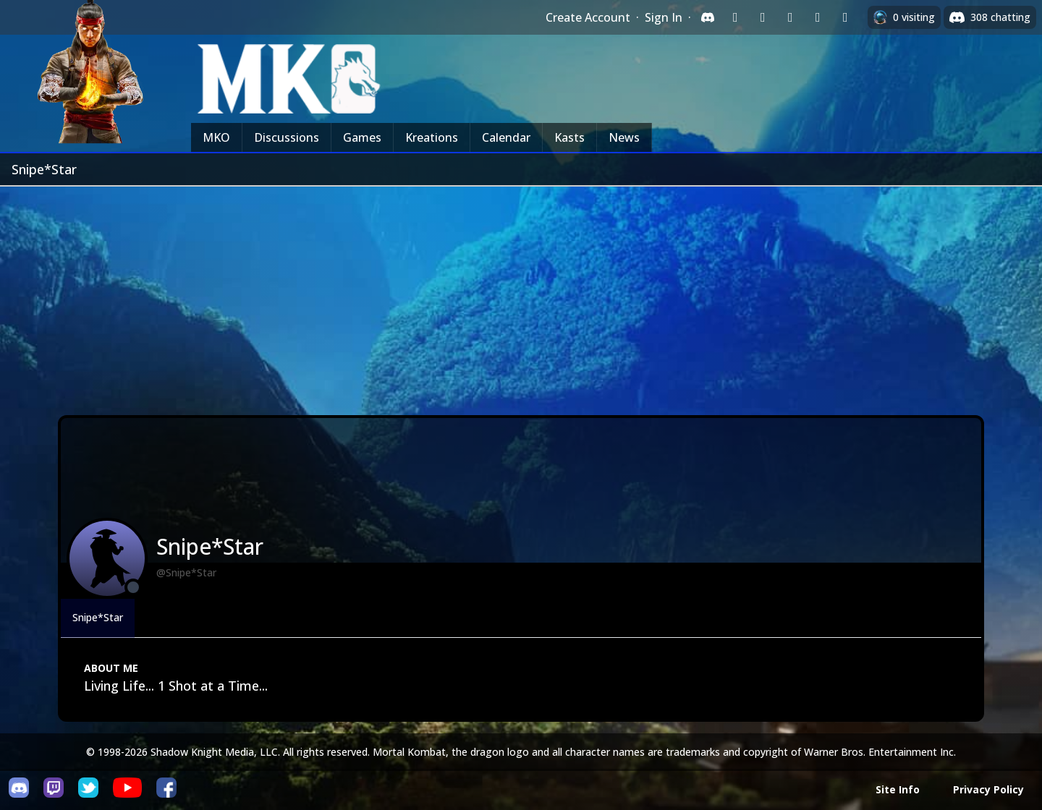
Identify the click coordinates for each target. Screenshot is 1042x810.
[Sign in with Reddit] (790, 17)
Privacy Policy (988, 789)
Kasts (569, 137)
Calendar (506, 137)
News (624, 137)
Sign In (663, 17)
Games (362, 137)
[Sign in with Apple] (818, 17)
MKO (216, 137)
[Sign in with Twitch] (735, 17)
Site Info (898, 789)
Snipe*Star (97, 617)
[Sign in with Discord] (708, 17)
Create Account (588, 17)
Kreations (431, 137)
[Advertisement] (521, 295)
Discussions (286, 137)
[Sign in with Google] (763, 17)
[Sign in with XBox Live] (845, 17)
